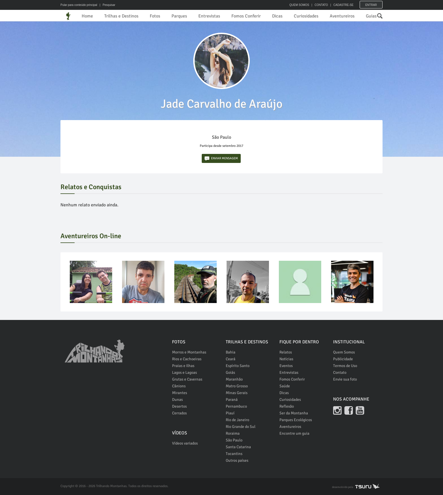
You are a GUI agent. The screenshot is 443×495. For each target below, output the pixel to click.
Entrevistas (209, 16)
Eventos (286, 365)
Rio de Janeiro (237, 419)
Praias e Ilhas (183, 365)
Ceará (230, 359)
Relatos (285, 352)
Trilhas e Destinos (121, 16)
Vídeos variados (185, 443)
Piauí (230, 413)
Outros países (237, 460)
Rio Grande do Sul (240, 426)
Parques (179, 16)
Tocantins (234, 453)
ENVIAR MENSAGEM (221, 158)
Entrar (371, 4)
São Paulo (234, 440)
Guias (371, 16)
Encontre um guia (294, 433)
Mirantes (179, 392)
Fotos (155, 16)
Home (87, 16)
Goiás (230, 372)
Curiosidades (306, 16)
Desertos (179, 406)
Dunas (177, 399)
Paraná (232, 399)
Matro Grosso (237, 386)
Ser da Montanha (293, 413)
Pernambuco (236, 406)
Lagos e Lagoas (184, 372)
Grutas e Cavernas (187, 379)
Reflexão (286, 406)
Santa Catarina (238, 447)
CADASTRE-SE (343, 4)
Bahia (230, 352)
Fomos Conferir (246, 16)
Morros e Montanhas (189, 352)
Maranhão (234, 379)
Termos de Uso (345, 365)
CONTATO (321, 4)
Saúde (284, 386)
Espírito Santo (237, 365)
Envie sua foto (345, 379)
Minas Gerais (236, 392)
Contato (339, 372)
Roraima (233, 433)
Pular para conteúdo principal (78, 4)
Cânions (179, 386)
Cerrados (179, 413)
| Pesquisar (106, 4)
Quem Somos (344, 352)
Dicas (277, 16)
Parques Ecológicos (295, 419)
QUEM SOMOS (299, 4)
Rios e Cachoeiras (186, 359)
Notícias (286, 359)
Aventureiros (342, 16)
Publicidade (343, 359)
